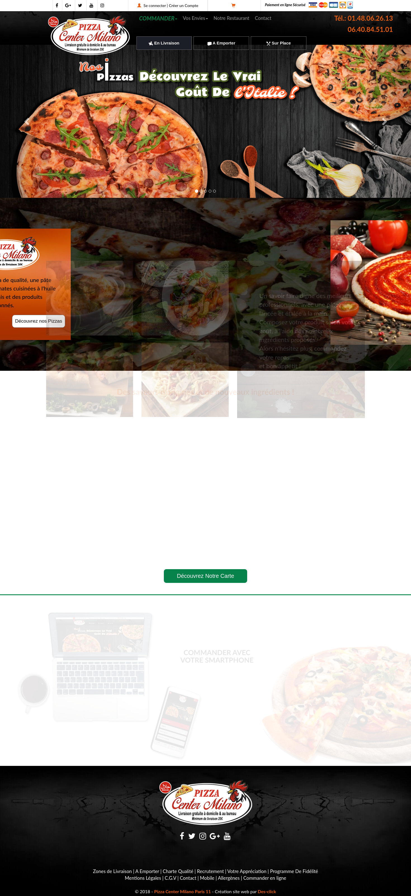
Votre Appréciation (246, 871)
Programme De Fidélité (294, 871)
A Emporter (221, 43)
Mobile (207, 878)
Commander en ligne (264, 878)
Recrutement (210, 871)
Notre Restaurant (231, 18)
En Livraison (164, 43)
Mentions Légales (143, 878)
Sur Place (278, 43)
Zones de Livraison (112, 871)
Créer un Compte (183, 5)
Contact (263, 18)
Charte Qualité (178, 871)
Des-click (267, 891)
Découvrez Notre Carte (205, 576)
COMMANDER (158, 18)
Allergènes (229, 878)
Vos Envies (195, 18)
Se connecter (154, 5)
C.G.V (170, 878)
